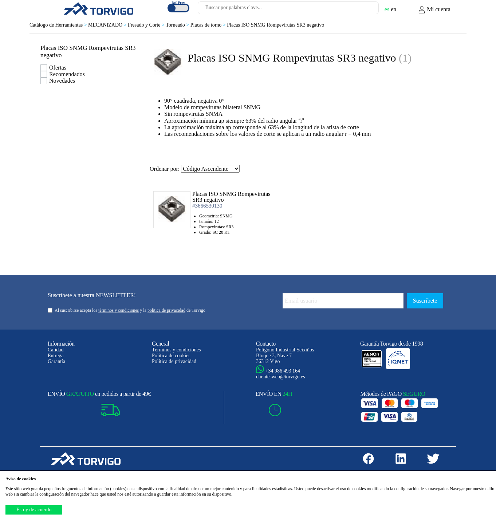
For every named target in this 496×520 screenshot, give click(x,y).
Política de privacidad (174, 361)
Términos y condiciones (176, 349)
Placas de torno (208, 25)
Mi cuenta (434, 9)
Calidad (56, 349)
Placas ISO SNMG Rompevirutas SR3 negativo (275, 25)
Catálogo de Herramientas (58, 25)
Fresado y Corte (147, 25)
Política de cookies (171, 355)
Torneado (178, 25)
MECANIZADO (108, 25)
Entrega (56, 355)
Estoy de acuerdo (33, 509)
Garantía (56, 361)
